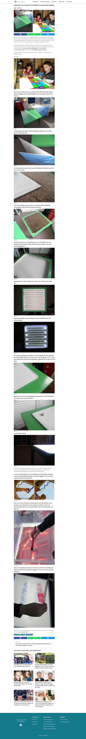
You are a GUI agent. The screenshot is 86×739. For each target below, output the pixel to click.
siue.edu (15, 89)
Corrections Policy (47, 721)
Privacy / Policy (63, 719)
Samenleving (61, 1)
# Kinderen (16, 634)
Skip (19, 7)
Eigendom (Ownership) (49, 726)
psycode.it (34, 724)
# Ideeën (22, 634)
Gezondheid (54, 1)
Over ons (34, 719)
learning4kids (16, 500)
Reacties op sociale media (49, 728)
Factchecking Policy (48, 719)
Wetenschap (35, 1)
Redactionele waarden (49, 724)
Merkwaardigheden (44, 1)
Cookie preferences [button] (65, 721)
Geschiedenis (69, 1)
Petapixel (17, 56)
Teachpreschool (16, 565)
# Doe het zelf (29, 634)
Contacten (34, 721)
